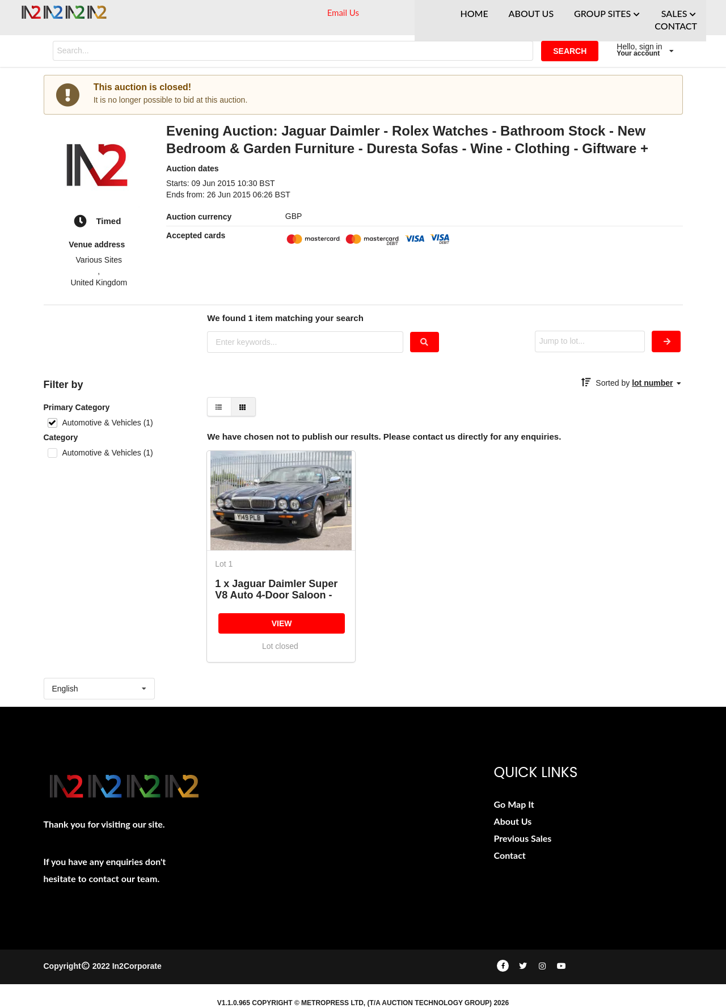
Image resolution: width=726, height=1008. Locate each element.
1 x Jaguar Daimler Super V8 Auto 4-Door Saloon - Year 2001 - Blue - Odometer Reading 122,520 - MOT (280, 589)
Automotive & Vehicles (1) (107, 422)
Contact (510, 855)
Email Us (343, 12)
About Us (513, 821)
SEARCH (569, 51)
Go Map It (514, 804)
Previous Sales (523, 838)
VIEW (282, 623)
